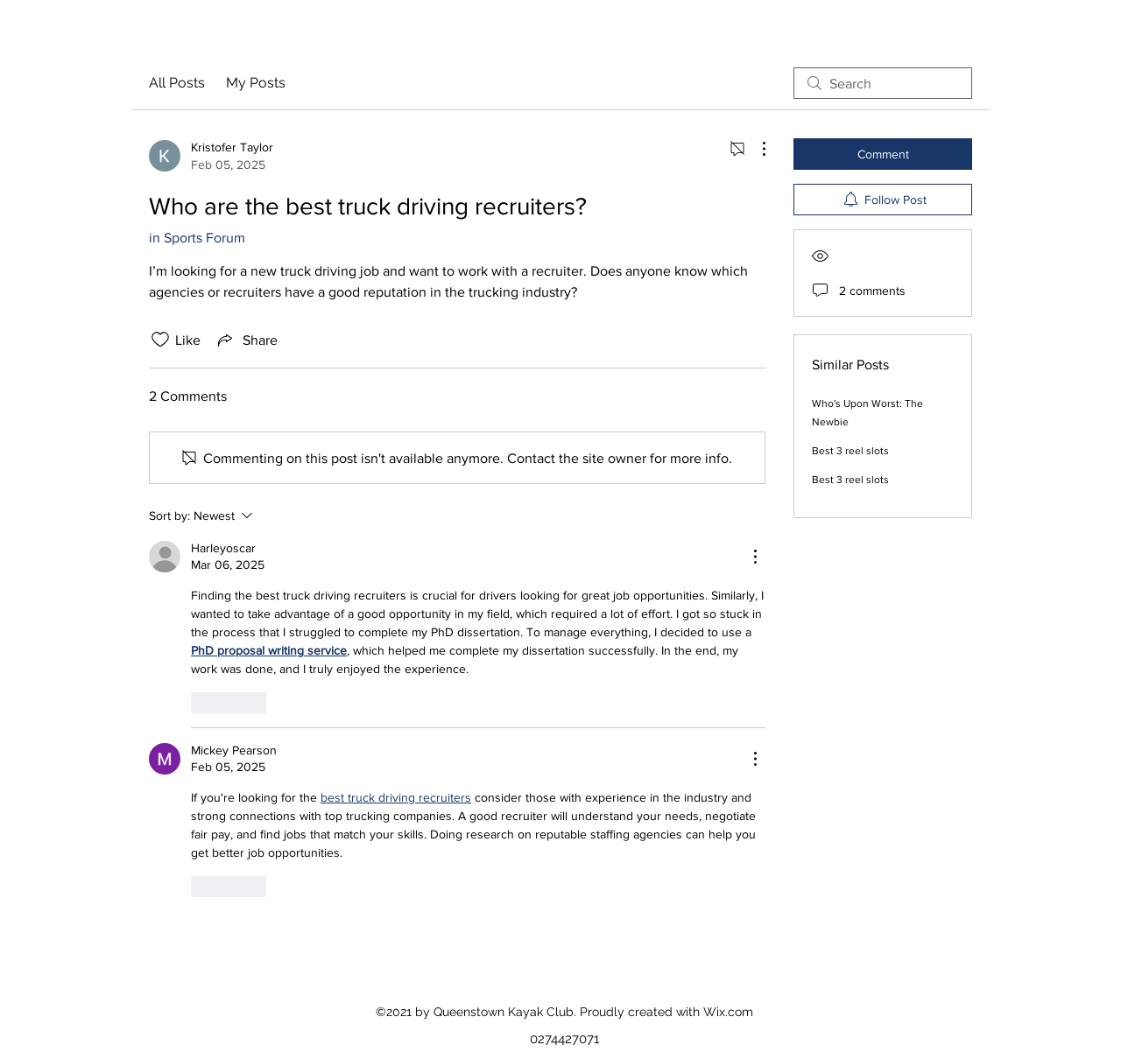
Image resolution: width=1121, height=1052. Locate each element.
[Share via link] (246, 339)
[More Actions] (754, 148)
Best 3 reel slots (850, 451)
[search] (882, 83)
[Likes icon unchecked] (160, 339)
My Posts (256, 82)
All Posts (177, 82)
